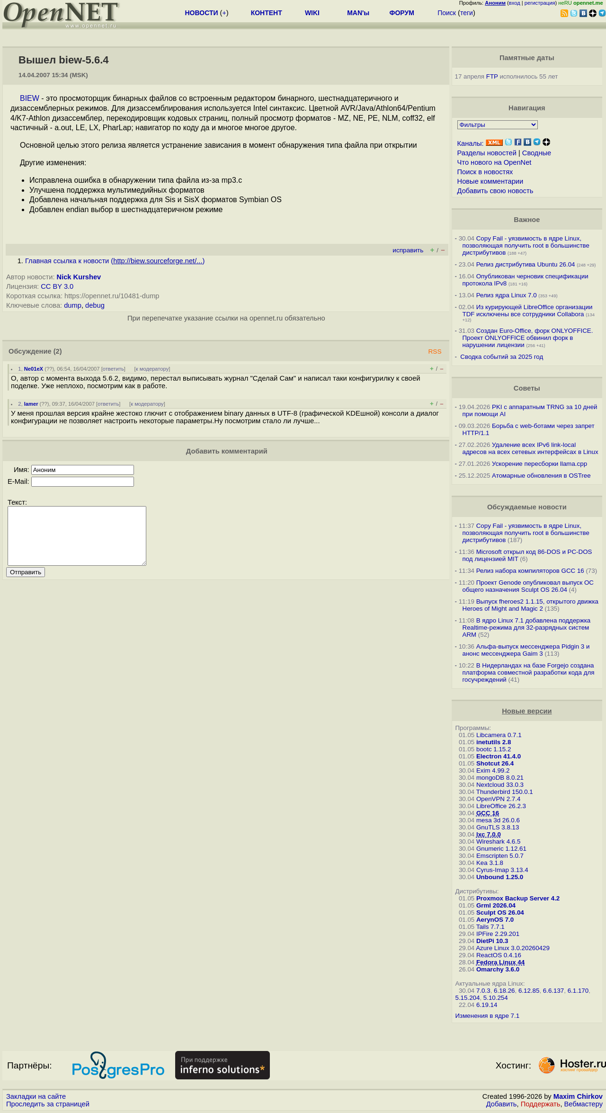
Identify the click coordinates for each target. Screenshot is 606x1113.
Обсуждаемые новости (527, 507)
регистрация (540, 3)
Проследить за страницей (47, 1104)
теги (466, 13)
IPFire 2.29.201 (497, 933)
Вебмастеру (583, 1104)
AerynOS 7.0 (495, 919)
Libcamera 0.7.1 (499, 735)
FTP (492, 76)
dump (72, 305)
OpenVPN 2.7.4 (498, 798)
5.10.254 (495, 997)
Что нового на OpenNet (494, 162)
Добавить (501, 1104)
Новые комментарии (490, 181)
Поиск (446, 13)
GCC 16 (487, 813)
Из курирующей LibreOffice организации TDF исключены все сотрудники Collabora (528, 310)
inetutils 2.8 (493, 742)
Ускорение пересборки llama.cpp (539, 463)
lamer (31, 404)
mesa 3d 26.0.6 (498, 820)
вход (514, 3)
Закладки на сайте (36, 1096)
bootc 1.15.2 (493, 749)
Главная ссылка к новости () (115, 261)
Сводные (536, 153)
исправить (407, 250)
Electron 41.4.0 (498, 756)
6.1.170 (578, 990)
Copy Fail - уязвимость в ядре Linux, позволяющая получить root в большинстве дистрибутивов (526, 245)
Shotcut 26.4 (495, 763)
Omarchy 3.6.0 (497, 969)
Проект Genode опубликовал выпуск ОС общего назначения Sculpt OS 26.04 (528, 586)
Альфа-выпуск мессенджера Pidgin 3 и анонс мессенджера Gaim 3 (526, 650)
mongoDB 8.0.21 (500, 777)
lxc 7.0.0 (488, 834)
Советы (527, 388)
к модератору (152, 369)
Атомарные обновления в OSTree (541, 475)
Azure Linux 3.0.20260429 (513, 948)
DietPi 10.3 (492, 940)
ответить (113, 369)
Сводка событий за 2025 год (501, 356)
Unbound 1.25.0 (499, 877)
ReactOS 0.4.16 (498, 955)
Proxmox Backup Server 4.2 (518, 898)
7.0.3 (483, 990)
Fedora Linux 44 (500, 962)
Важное (527, 219)
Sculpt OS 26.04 (500, 912)
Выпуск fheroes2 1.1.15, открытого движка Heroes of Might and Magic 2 (531, 605)
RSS (434, 351)
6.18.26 (504, 990)
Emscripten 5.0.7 (500, 855)
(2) (57, 351)
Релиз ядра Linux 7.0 (506, 295)
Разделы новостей (487, 153)
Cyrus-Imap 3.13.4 (502, 869)
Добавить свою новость (495, 191)
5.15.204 (467, 997)
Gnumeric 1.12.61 (501, 848)
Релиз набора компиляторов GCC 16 (530, 570)
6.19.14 (486, 1004)
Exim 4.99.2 (492, 770)
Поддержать (541, 1104)
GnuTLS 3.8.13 (497, 827)
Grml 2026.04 (496, 905)
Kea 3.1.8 (489, 862)
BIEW (29, 98)
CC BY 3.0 (57, 286)
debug (95, 305)
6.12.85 (528, 990)
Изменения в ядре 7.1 (487, 1015)
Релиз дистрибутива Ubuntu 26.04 (525, 264)
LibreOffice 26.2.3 (501, 806)
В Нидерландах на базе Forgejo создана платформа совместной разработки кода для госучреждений (529, 672)
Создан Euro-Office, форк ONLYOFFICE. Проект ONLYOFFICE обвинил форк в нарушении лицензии (528, 337)
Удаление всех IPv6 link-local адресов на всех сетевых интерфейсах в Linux (530, 448)
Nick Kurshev (79, 277)
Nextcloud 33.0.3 (500, 784)
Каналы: (470, 143)
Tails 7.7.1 (490, 926)
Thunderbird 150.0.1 (504, 791)
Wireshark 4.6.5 (498, 841)
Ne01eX (33, 369)
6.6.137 (553, 990)
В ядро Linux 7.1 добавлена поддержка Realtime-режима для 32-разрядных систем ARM (527, 627)
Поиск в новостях (485, 172)
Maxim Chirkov (578, 1096)
